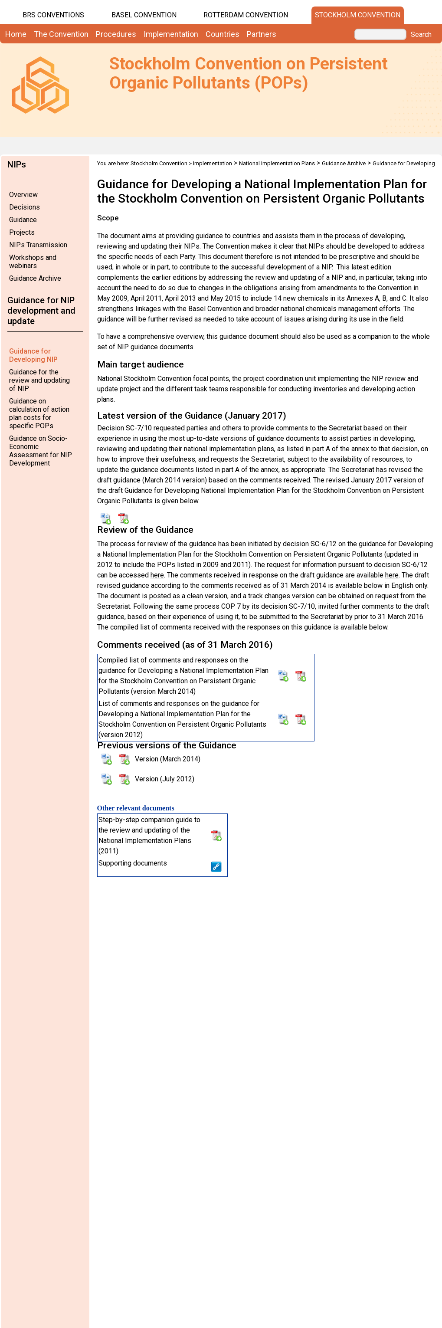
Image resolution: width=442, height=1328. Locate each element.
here (157, 575)
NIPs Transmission (38, 245)
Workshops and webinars (32, 261)
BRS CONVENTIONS (53, 15)
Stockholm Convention (357, 15)
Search (421, 34)
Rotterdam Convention (245, 15)
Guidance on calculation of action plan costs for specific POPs (39, 413)
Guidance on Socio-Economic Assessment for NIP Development (40, 450)
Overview (23, 194)
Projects (22, 232)
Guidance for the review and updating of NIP (39, 380)
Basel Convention (144, 15)
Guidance (23, 220)
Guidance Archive (35, 278)
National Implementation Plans (277, 163)
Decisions (24, 207)
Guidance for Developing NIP (33, 355)
